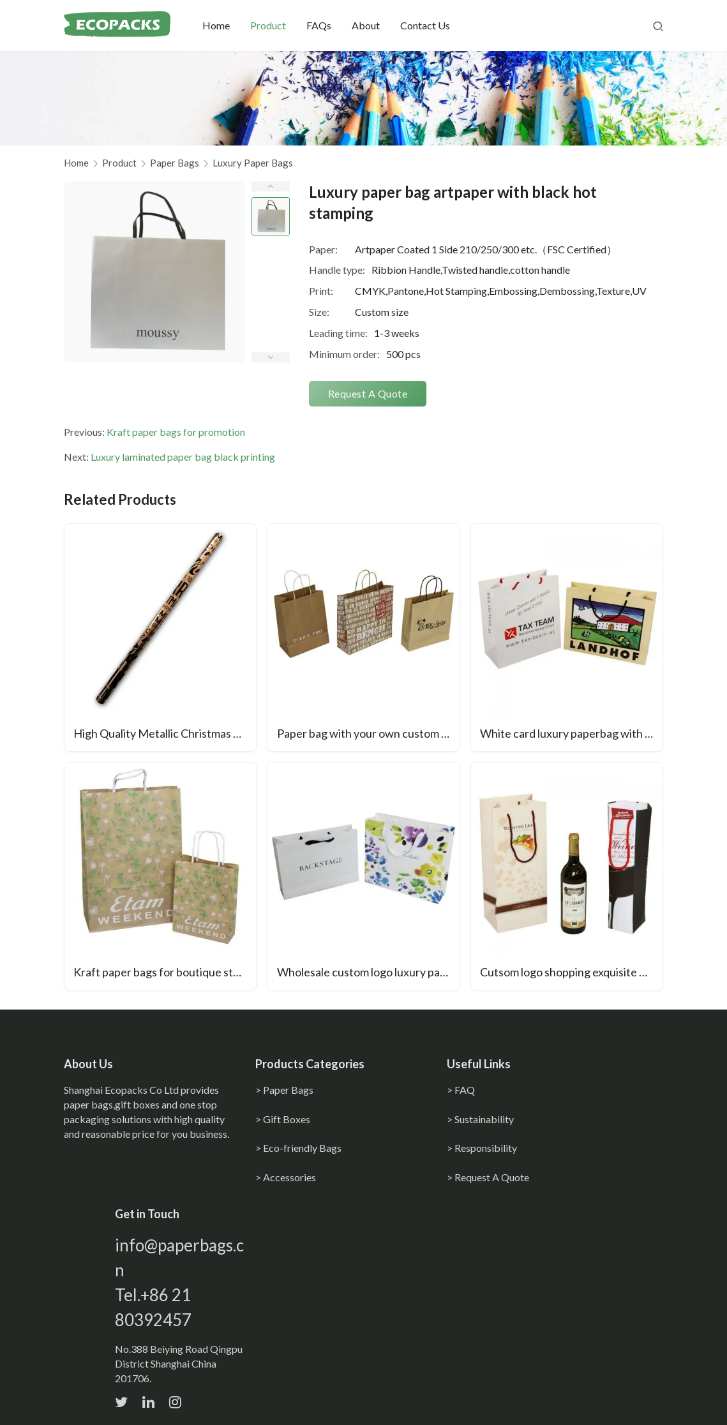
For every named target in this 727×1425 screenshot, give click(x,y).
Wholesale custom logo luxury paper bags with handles (369, 973)
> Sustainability (480, 1120)
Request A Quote (368, 393)
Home (224, 25)
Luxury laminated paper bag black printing (183, 457)
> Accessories (285, 1178)
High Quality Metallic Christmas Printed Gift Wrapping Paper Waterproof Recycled (166, 734)
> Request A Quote (488, 1178)
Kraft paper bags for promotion (176, 432)
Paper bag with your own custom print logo (369, 734)
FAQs (327, 25)
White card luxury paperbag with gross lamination (572, 734)
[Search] (658, 26)
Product (276, 25)
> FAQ (461, 1090)
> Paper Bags (284, 1090)
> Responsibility (482, 1149)
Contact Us (433, 25)
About (374, 25)
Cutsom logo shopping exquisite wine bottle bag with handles (572, 973)
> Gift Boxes (282, 1120)
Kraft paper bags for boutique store (163, 973)
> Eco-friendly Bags (298, 1149)
